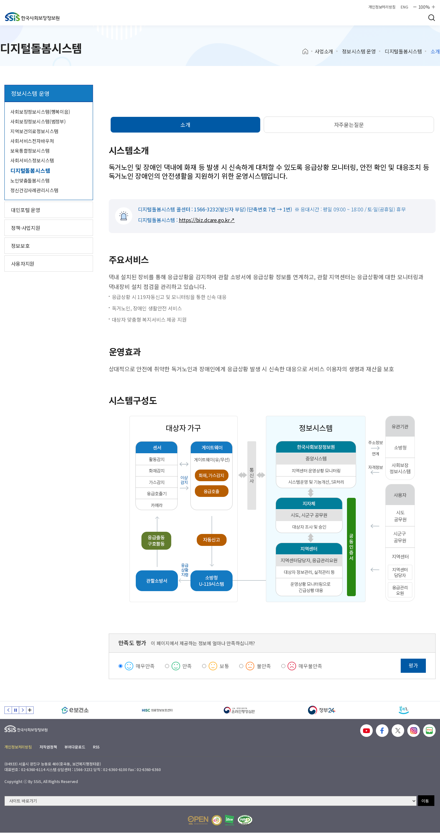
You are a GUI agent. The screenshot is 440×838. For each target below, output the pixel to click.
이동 (425, 801)
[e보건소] (75, 710)
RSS (96, 746)
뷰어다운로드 (74, 746)
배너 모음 (30, 710)
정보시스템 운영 (359, 51)
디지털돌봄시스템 (403, 51)
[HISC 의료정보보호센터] (157, 710)
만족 (187, 666)
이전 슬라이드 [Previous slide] (8, 710)
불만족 (264, 666)
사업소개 (324, 51)
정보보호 (20, 245)
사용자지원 (22, 263)
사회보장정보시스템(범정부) (38, 121)
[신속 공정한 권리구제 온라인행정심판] (239, 710)
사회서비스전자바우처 (32, 141)
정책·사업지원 (25, 227)
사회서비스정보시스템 (32, 160)
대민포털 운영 (25, 210)
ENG (404, 7)
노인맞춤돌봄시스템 (30, 180)
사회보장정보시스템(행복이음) (40, 111)
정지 (15, 710)
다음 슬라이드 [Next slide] (22, 710)
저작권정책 (48, 746)
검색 (431, 17)
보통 (224, 666)
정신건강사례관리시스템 (34, 190)
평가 (413, 665)
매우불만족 (310, 666)
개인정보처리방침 (382, 7)
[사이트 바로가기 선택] (210, 801)
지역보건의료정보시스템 (34, 131)
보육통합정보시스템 (30, 150)
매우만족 (145, 666)
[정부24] (322, 710)
